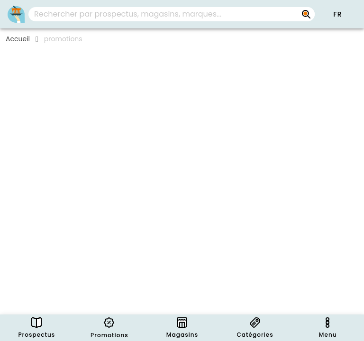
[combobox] (171, 14)
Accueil (18, 39)
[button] (337, 14)
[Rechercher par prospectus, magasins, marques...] (306, 14)
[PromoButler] (16, 14)
